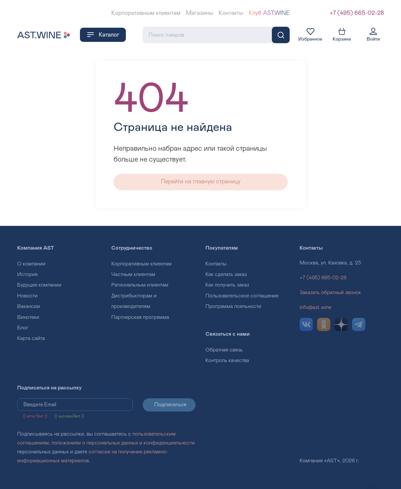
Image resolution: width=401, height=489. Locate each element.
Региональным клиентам (139, 285)
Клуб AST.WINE (269, 13)
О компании (31, 263)
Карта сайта (31, 338)
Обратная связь (224, 349)
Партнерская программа (140, 317)
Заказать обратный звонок (330, 292)
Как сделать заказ (226, 274)
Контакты (231, 13)
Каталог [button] (103, 35)
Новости (27, 295)
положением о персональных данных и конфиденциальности (123, 442)
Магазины (199, 13)
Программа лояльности (233, 306)
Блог (22, 327)
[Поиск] (281, 35)
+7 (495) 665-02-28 (357, 13)
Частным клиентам (133, 274)
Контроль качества (227, 360)
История (27, 274)
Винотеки (28, 317)
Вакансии (28, 306)
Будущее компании (39, 285)
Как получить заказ (227, 285)
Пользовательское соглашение (241, 295)
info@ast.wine (315, 307)
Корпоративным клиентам (145, 13)
